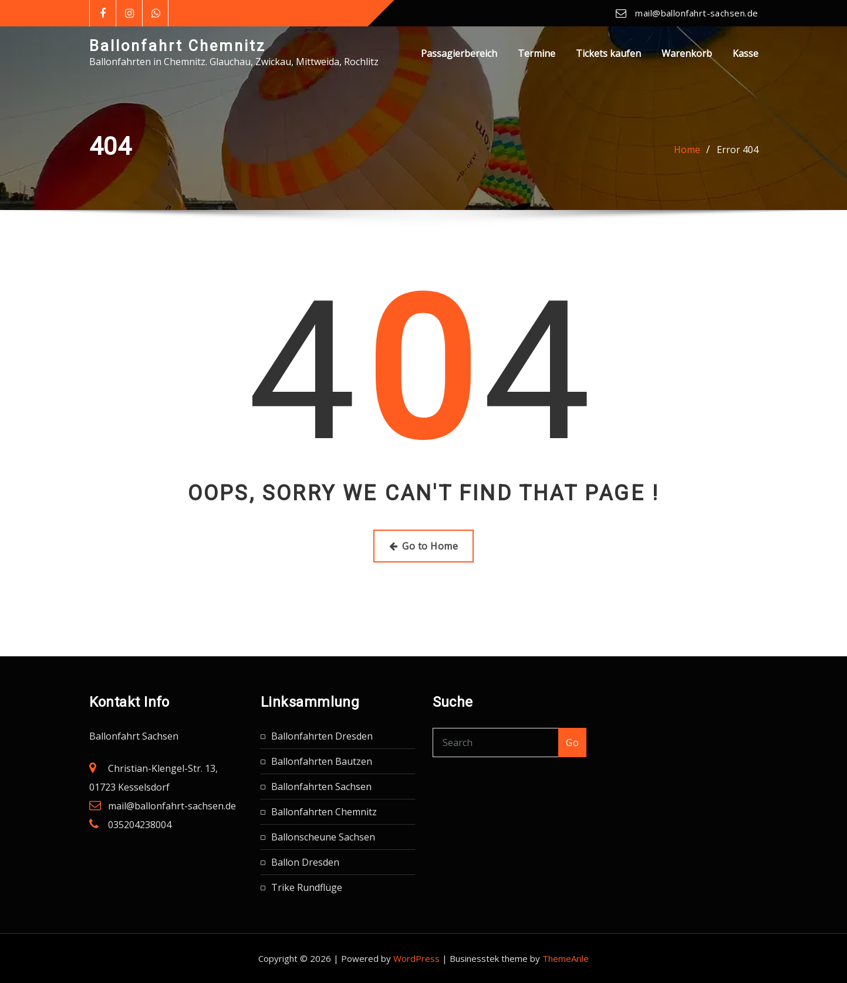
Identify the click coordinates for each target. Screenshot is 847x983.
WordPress (416, 958)
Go (572, 742)
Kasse (745, 53)
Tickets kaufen (608, 53)
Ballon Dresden (305, 862)
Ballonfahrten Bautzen (321, 761)
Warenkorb (687, 53)
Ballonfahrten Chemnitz (324, 811)
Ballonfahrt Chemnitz (177, 46)
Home (687, 149)
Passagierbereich (459, 53)
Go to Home (423, 546)
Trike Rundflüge (306, 887)
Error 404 (737, 149)
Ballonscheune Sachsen (323, 837)
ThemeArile (565, 958)
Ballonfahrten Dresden (322, 736)
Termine (536, 53)
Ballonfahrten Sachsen (321, 786)
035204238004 (139, 824)
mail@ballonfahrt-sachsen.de (696, 13)
